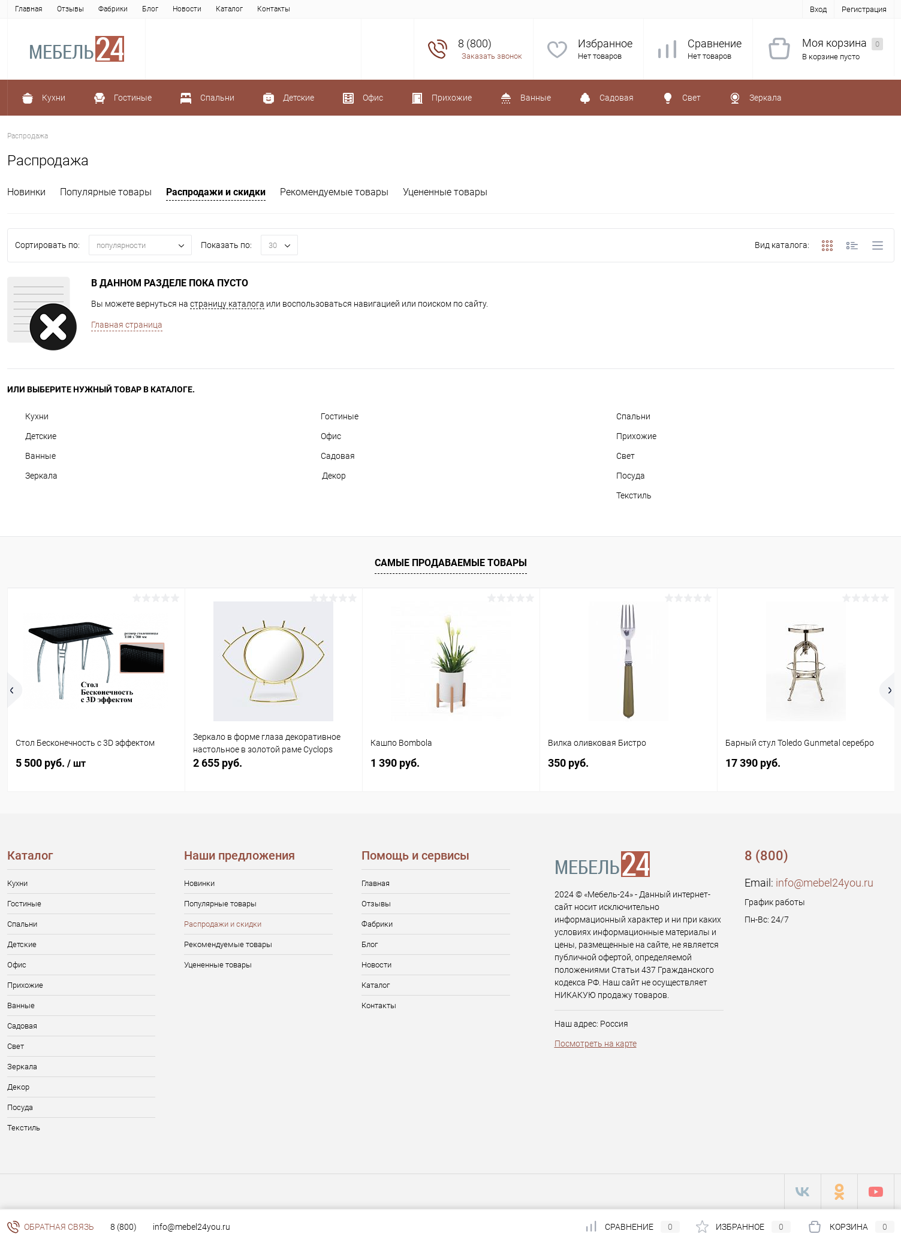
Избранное (605, 43)
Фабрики (113, 9)
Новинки (26, 192)
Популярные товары (106, 192)
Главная (29, 9)
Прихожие (627, 436)
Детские (31, 436)
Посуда (621, 475)
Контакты (273, 9)
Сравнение (715, 43)
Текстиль (625, 495)
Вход (818, 9)
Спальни (624, 416)
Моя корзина (842, 43)
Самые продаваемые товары (451, 562)
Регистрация (864, 9)
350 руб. (568, 763)
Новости (187, 9)
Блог (150, 9)
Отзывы (70, 9)
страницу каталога (227, 304)
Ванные (31, 456)
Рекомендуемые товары (334, 192)
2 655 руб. (217, 763)
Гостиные (330, 416)
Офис (322, 436)
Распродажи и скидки (216, 192)
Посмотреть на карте (596, 1043)
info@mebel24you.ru (824, 882)
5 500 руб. (51, 763)
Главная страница (126, 324)
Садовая (329, 456)
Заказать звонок (492, 56)
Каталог (229, 9)
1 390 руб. (395, 763)
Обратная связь (50, 1227)
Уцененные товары (445, 192)
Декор (324, 475)
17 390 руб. (753, 763)
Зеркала (32, 475)
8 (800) (123, 1227)
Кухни (28, 416)
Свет (616, 456)
